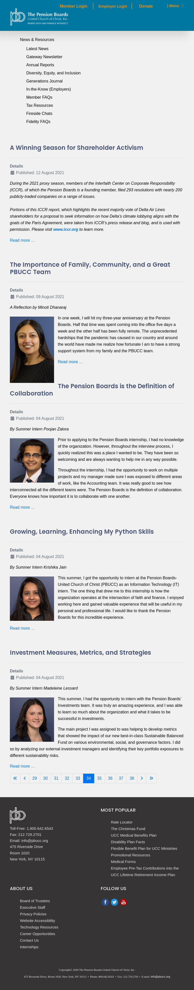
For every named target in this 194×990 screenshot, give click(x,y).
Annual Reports (40, 65)
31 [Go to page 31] (56, 778)
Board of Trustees (35, 901)
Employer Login (113, 6)
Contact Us (29, 940)
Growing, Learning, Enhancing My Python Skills (82, 531)
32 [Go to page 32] (67, 778)
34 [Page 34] (88, 778)
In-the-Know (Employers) (48, 89)
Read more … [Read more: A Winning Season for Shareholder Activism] (22, 240)
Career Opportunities (37, 934)
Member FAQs (39, 97)
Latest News (37, 49)
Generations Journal (44, 81)
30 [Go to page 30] (45, 778)
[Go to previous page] (24, 778)
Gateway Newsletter (44, 57)
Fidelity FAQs (38, 121)
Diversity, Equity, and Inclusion (53, 73)
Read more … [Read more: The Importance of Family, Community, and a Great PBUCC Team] (70, 362)
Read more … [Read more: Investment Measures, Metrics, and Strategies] (22, 766)
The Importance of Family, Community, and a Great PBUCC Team (90, 268)
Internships (29, 947)
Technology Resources (39, 927)
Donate (146, 6)
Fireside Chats (39, 113)
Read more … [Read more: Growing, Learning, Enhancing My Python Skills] (22, 628)
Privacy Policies (33, 914)
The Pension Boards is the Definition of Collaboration (92, 390)
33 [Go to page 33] (78, 778)
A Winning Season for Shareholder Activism (76, 147)
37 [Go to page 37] (121, 778)
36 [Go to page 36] (110, 778)
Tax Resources (39, 105)
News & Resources (37, 39)
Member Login (73, 6)
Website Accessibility (37, 920)
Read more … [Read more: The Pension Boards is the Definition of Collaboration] (22, 507)
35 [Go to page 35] (99, 778)
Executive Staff (32, 907)
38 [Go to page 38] (132, 778)
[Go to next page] (141, 778)
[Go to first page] (15, 778)
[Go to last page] (151, 778)
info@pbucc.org (160, 976)
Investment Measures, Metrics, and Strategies (80, 652)
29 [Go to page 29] (34, 778)
